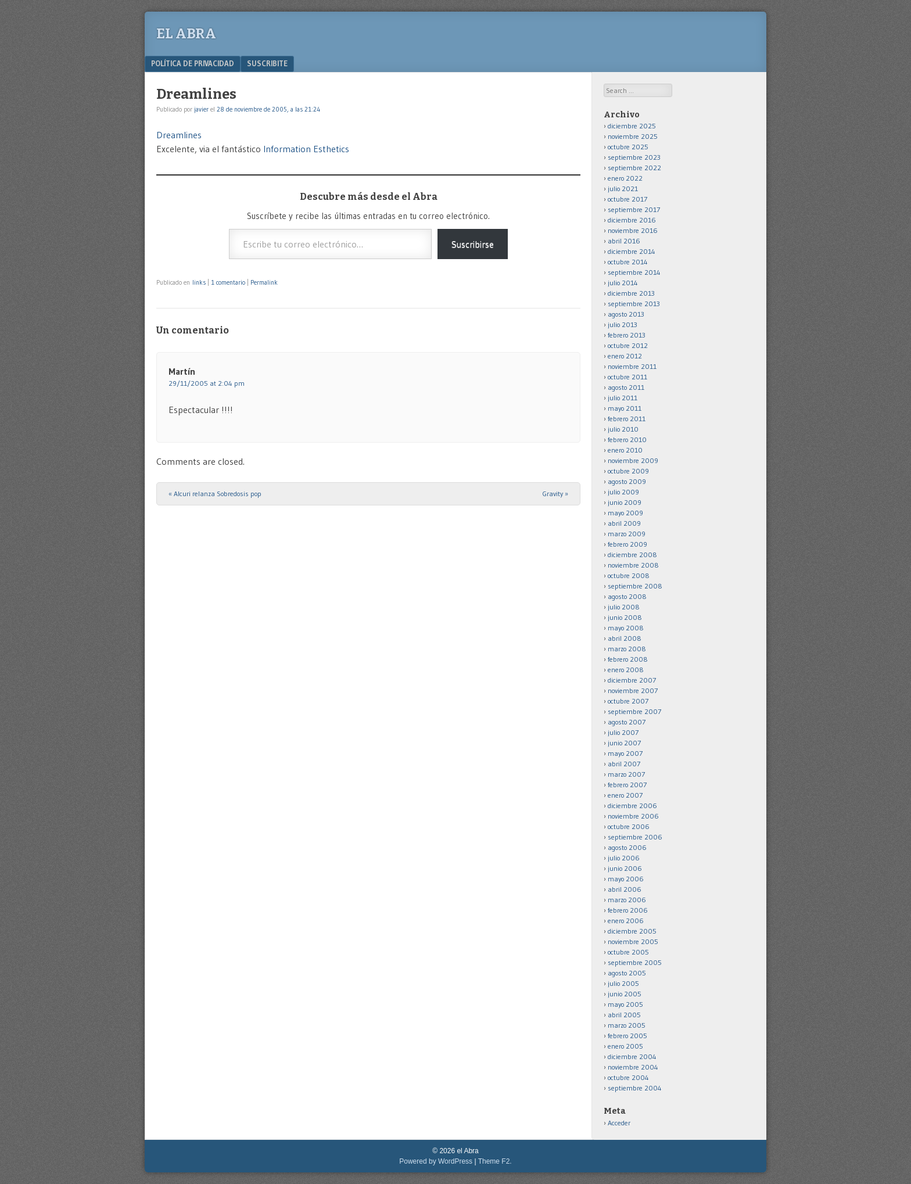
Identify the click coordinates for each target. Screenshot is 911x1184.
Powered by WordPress (435, 1161)
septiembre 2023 (634, 157)
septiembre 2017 (634, 209)
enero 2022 (625, 178)
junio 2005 (624, 993)
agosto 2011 (626, 387)
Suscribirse (472, 244)
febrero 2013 (626, 335)
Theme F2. (495, 1161)
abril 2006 (624, 889)
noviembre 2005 (633, 941)
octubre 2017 (627, 199)
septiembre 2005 (635, 962)
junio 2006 (625, 868)
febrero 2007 (627, 784)
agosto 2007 (626, 721)
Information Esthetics (306, 149)
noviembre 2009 (633, 460)
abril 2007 (624, 763)
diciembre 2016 (632, 220)
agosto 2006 (627, 847)
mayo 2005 (625, 1004)
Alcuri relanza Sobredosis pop (214, 493)
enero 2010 (625, 450)
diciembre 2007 (632, 680)
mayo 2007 (625, 753)
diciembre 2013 (631, 293)
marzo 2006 (627, 899)
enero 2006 (626, 920)
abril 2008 (624, 638)
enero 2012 (625, 355)
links (199, 282)
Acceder (619, 1122)
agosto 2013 (626, 314)
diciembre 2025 (632, 125)
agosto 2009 (627, 481)
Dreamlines (179, 135)
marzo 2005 (626, 1025)
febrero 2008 (628, 659)
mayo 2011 (624, 408)
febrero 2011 (626, 418)
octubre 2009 (628, 471)
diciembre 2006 (632, 805)
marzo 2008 (627, 648)
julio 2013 (622, 324)
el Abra (186, 34)
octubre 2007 (628, 701)
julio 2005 (623, 983)
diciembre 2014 (631, 251)
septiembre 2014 (634, 272)
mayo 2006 (626, 878)
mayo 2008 (626, 627)
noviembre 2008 (633, 565)
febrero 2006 (628, 910)
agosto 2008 (627, 596)
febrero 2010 (627, 439)
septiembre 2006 (635, 837)
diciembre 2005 (632, 931)
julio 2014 (623, 282)
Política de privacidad (192, 63)
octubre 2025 (628, 146)
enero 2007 (625, 795)
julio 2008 (624, 606)
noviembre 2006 (633, 816)
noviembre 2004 (633, 1067)
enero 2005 (625, 1046)
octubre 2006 (629, 826)
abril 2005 (624, 1014)
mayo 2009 (625, 512)
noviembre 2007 (633, 690)
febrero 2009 (627, 544)
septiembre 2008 (635, 586)
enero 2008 (626, 669)
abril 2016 (624, 240)
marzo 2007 (626, 774)
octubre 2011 (627, 376)
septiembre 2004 (635, 1087)
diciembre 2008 (632, 554)
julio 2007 (623, 732)
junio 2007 (624, 742)
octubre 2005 (628, 952)
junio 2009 (624, 502)
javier (201, 109)
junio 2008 (625, 617)
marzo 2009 (626, 533)
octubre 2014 (628, 261)
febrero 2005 (627, 1035)
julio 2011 (622, 397)
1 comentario (228, 282)
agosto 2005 (627, 972)
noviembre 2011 (632, 366)
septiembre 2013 (634, 303)
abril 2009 (624, 523)
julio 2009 (623, 491)
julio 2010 (623, 429)
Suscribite (267, 63)
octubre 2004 (628, 1077)
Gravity (555, 493)
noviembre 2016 (633, 230)
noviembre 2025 (633, 136)
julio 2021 (623, 188)
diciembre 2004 (632, 1056)
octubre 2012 (628, 345)
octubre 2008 (629, 575)
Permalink (264, 282)
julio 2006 (624, 857)
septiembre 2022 (634, 167)
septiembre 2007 (634, 711)
